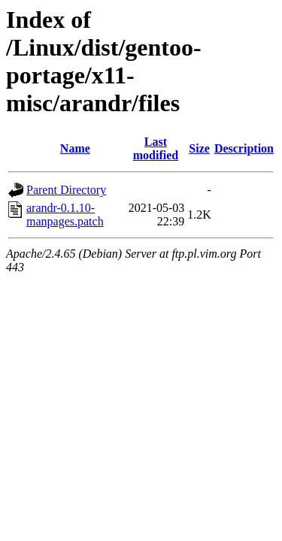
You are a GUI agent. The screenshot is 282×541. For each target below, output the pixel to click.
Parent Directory (66, 189)
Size (199, 148)
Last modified (155, 148)
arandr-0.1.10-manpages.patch (65, 214)
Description (244, 148)
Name (75, 148)
